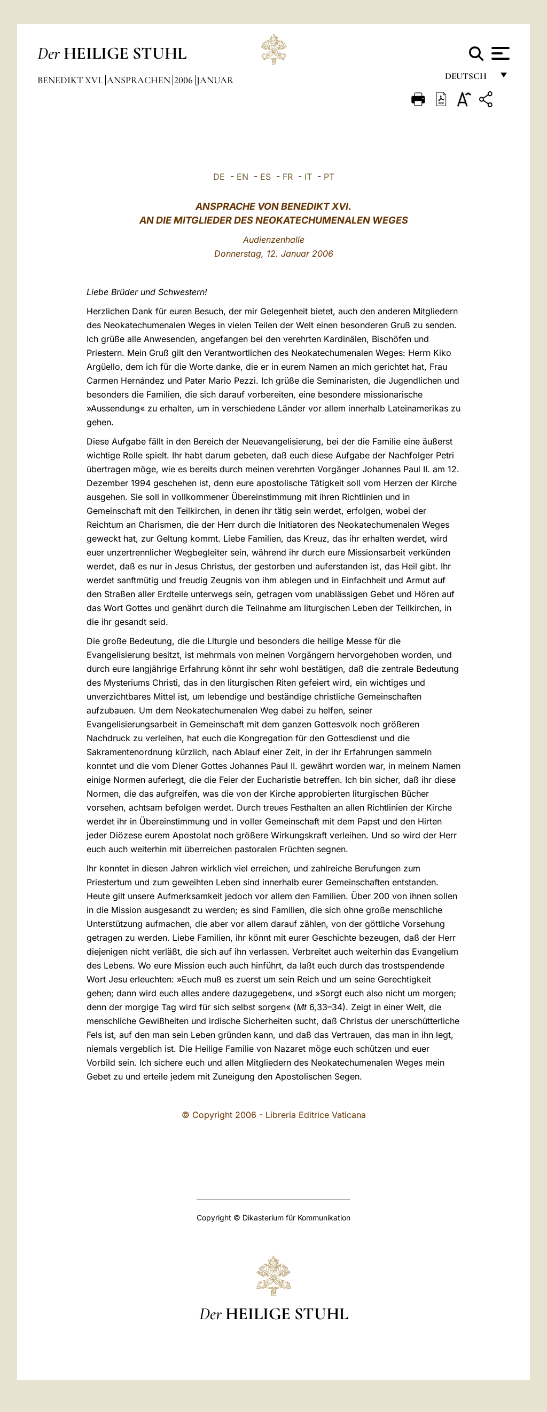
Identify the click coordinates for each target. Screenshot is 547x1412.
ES (265, 176)
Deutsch (469, 78)
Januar (215, 80)
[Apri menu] (499, 53)
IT (308, 176)
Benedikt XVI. (71, 80)
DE (219, 176)
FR (288, 176)
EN (242, 176)
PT (329, 176)
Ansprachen (140, 80)
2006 (184, 80)
